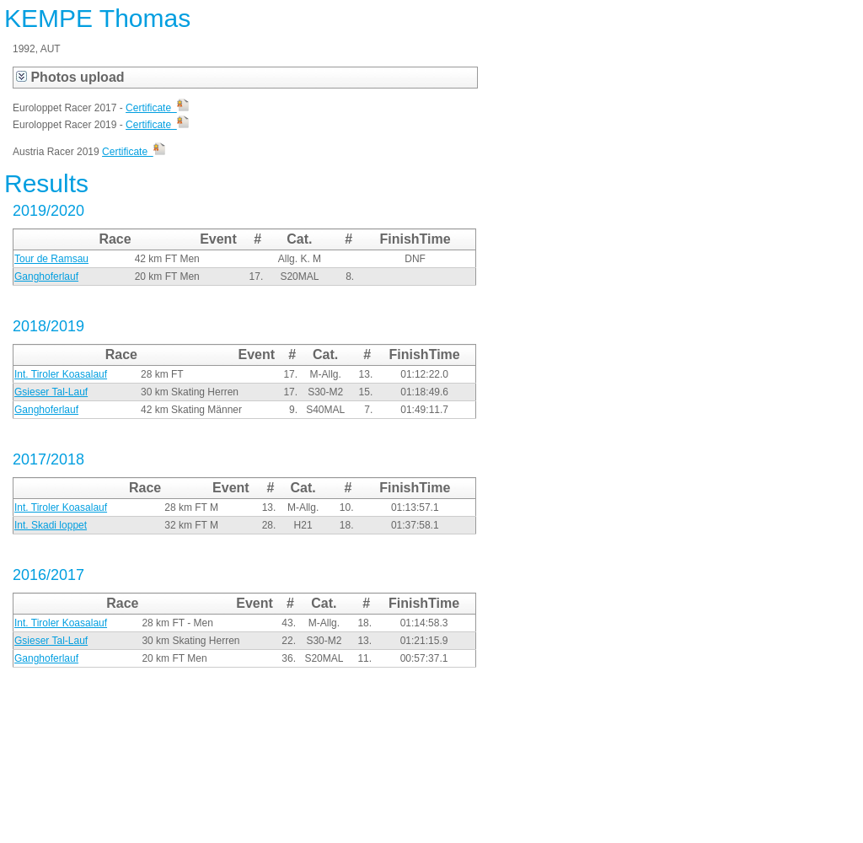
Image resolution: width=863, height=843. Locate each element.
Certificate (157, 108)
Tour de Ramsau (51, 259)
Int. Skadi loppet (50, 525)
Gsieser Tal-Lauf (51, 392)
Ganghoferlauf (46, 276)
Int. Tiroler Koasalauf (60, 374)
